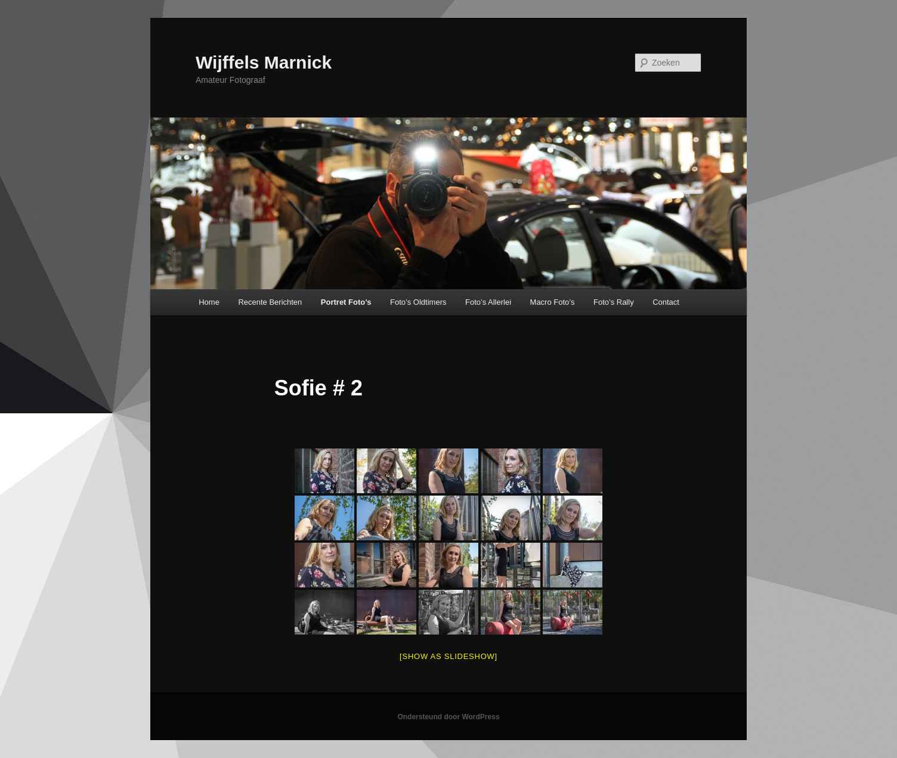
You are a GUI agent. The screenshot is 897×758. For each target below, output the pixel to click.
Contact (665, 302)
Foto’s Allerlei (488, 302)
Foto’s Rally (613, 302)
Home (209, 302)
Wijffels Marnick (264, 62)
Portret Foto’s (346, 302)
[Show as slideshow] (448, 656)
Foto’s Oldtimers (418, 302)
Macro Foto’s (552, 302)
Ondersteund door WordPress (448, 717)
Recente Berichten (270, 302)
